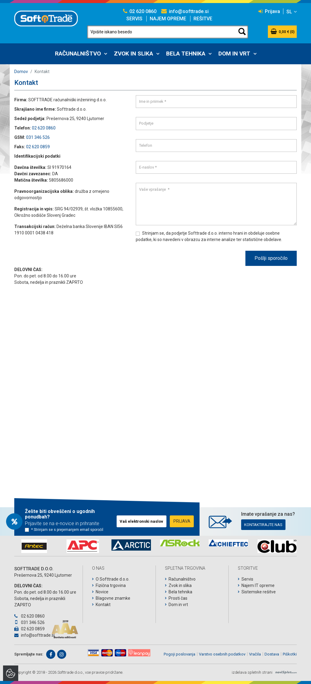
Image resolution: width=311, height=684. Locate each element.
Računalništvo (78, 53)
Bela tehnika (185, 53)
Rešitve (202, 19)
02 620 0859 (38, 146)
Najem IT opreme (258, 585)
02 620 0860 (139, 11)
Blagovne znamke (113, 598)
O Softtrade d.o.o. (112, 579)
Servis (134, 19)
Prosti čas (178, 598)
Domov (21, 71)
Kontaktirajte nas (263, 524)
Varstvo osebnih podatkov (222, 654)
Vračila (255, 654)
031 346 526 (38, 137)
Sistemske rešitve (258, 591)
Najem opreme (168, 19)
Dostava (272, 654)
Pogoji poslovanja (179, 654)
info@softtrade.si (185, 11)
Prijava (269, 11)
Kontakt (103, 604)
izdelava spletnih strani (252, 672)
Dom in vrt (234, 53)
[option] (34, 546)
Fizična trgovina (111, 585)
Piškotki (290, 654)
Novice (102, 591)
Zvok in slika (133, 53)
